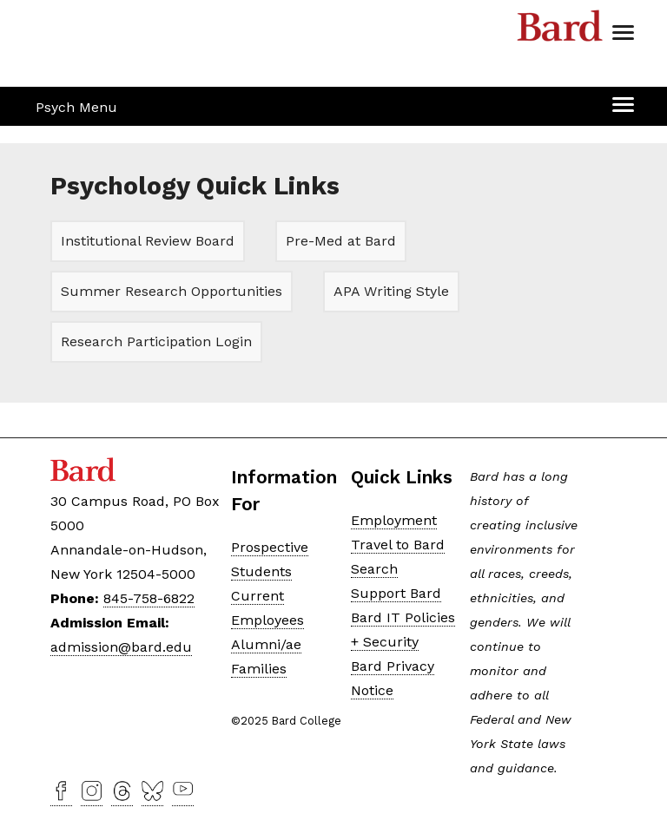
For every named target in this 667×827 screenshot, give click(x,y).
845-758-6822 (149, 598)
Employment (394, 520)
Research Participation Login (156, 341)
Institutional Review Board (147, 241)
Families (259, 668)
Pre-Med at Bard (341, 241)
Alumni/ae (266, 644)
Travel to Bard (398, 544)
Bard (560, 30)
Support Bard (396, 593)
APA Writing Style (391, 291)
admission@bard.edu (121, 647)
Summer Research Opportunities (171, 291)
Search (374, 569)
